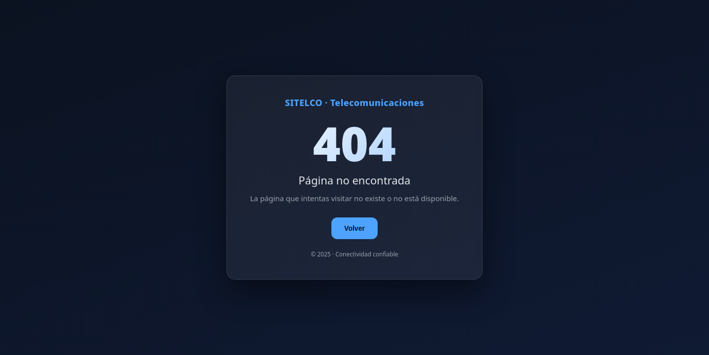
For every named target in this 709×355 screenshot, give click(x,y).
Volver (354, 228)
